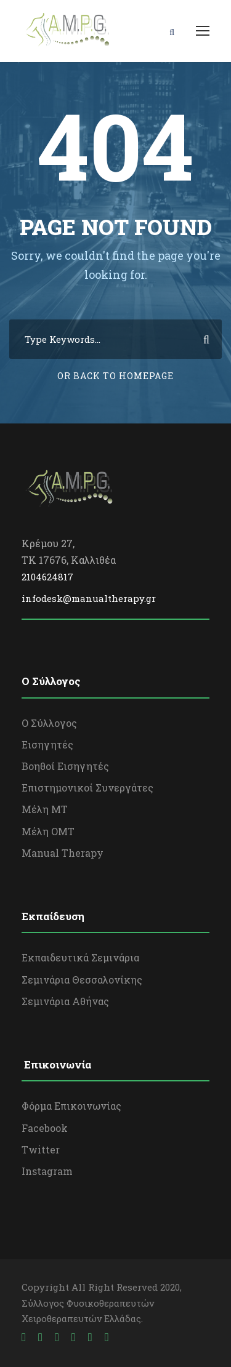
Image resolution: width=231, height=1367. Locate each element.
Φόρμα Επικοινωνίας (71, 1105)
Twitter (41, 1149)
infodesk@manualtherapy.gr (89, 598)
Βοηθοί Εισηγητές (65, 766)
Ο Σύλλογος (49, 722)
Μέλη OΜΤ (48, 831)
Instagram (47, 1171)
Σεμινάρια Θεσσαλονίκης (82, 979)
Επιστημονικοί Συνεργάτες (87, 787)
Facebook (45, 1127)
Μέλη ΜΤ (45, 809)
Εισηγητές (47, 744)
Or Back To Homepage (115, 376)
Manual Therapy (62, 852)
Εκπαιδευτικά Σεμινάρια (80, 957)
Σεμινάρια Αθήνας (65, 1001)
